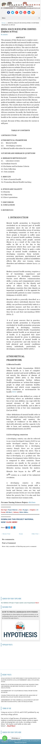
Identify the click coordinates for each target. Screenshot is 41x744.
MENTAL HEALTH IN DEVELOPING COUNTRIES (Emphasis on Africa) (18, 30)
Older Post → (36, 534)
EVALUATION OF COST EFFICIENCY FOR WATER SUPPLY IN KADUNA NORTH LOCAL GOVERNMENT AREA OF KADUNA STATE (20, 679)
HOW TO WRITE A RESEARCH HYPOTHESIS (20, 612)
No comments (4, 34)
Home (3, 23)
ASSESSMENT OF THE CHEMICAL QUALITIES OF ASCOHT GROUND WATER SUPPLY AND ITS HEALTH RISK (20, 700)
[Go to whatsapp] (4, 738)
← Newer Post (5, 534)
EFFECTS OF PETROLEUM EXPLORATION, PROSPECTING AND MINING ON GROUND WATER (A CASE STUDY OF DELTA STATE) (19, 686)
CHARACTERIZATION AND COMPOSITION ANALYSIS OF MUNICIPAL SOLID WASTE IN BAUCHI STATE (19, 696)
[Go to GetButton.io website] (5, 742)
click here (31, 502)
